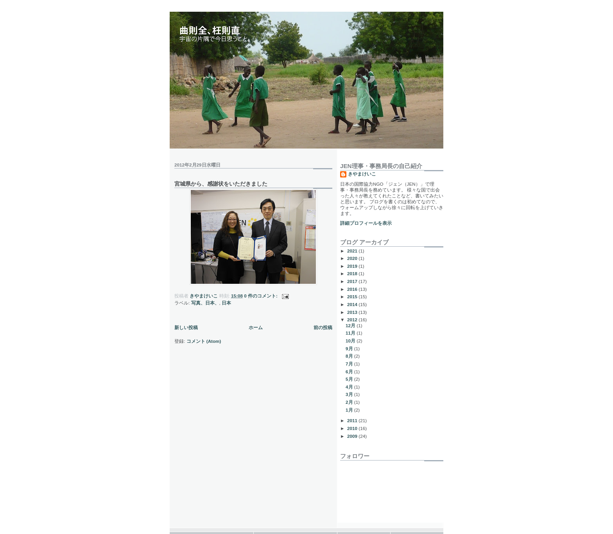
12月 (351, 325)
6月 (350, 371)
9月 (350, 348)
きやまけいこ (362, 173)
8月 (350, 355)
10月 (351, 340)
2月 (350, 402)
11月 (351, 332)
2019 (352, 266)
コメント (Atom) (203, 341)
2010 (352, 428)
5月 (350, 379)
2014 (352, 304)
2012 (352, 319)
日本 (226, 302)
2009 (352, 436)
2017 (352, 281)
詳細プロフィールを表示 (366, 223)
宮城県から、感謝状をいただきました (220, 184)
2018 (352, 273)
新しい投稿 (186, 327)
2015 (352, 296)
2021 (352, 250)
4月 (350, 386)
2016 (352, 289)
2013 (352, 312)
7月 (350, 363)
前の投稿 (323, 327)
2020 (352, 258)
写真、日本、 (205, 302)
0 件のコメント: (261, 295)
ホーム (256, 327)
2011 (352, 420)
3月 (350, 394)
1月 (350, 409)
